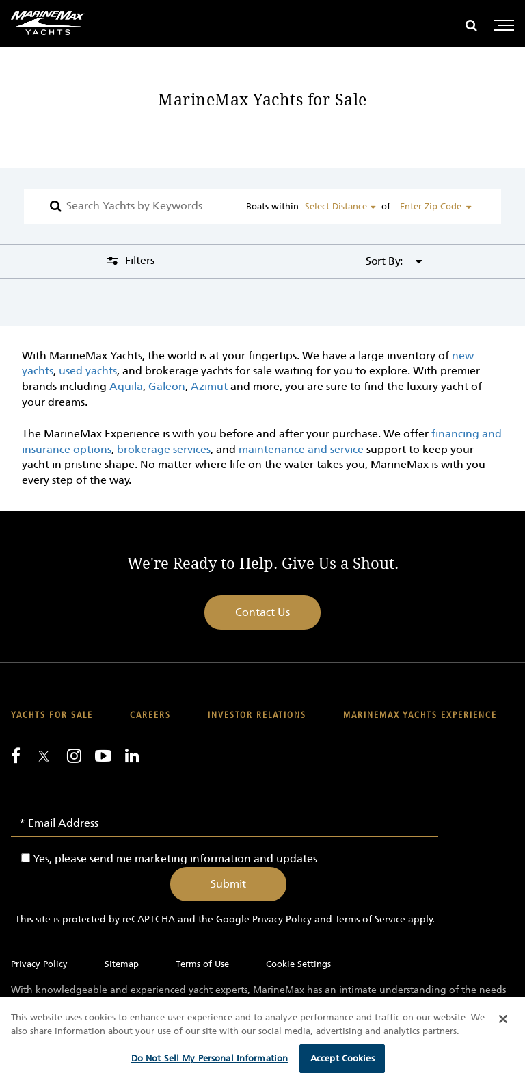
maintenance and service (301, 449)
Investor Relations (257, 715)
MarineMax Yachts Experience (420, 715)
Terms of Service (370, 919)
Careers (150, 715)
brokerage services (164, 449)
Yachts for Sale (52, 715)
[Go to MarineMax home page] (48, 23)
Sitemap (122, 964)
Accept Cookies (342, 1058)
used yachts (88, 370)
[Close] (503, 1019)
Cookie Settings (298, 964)
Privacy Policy (282, 919)
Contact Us (262, 612)
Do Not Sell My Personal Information (209, 1058)
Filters (138, 260)
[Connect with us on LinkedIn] (132, 755)
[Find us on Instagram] (74, 755)
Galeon (166, 386)
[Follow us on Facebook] (16, 755)
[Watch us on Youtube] (103, 755)
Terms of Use (202, 964)
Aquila (126, 386)
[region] (262, 1040)
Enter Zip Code (430, 206)
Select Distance (336, 206)
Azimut (209, 386)
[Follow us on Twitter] (43, 757)
